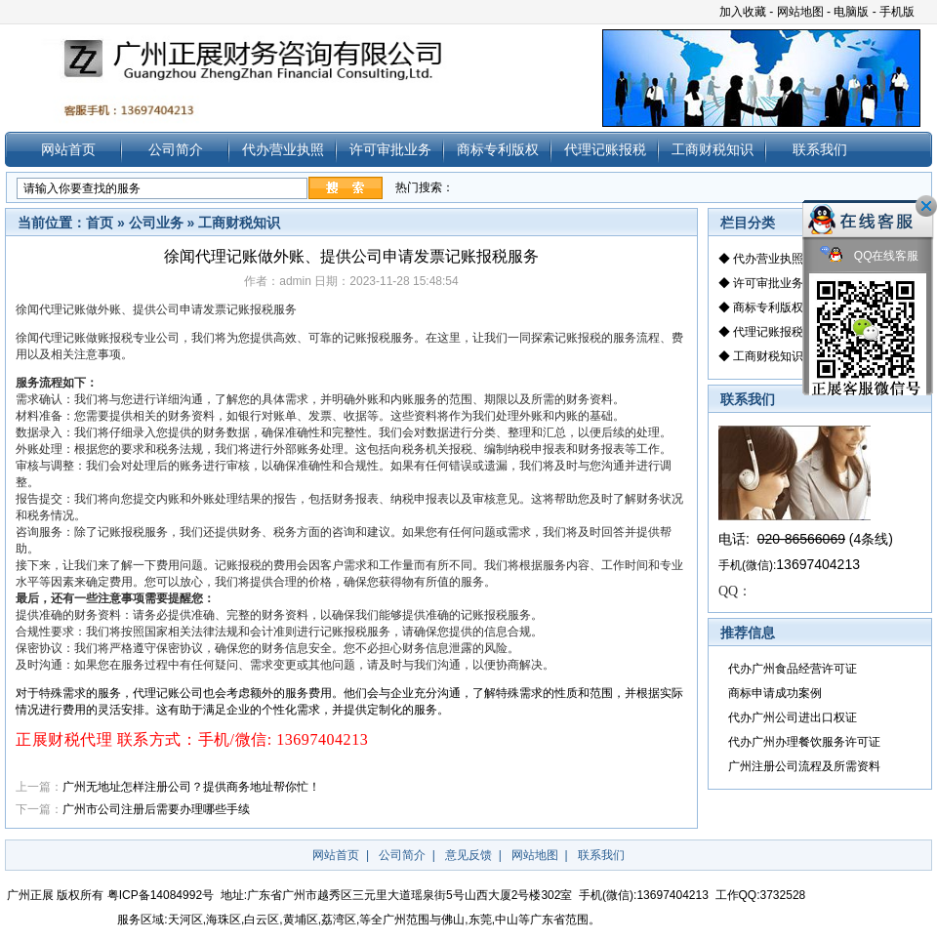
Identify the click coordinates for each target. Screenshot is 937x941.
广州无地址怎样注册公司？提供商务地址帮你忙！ (191, 787)
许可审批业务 (390, 149)
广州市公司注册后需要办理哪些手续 (156, 809)
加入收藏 (742, 12)
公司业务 (156, 222)
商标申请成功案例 (775, 693)
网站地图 (800, 12)
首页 (99, 222)
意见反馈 (468, 855)
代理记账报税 (605, 149)
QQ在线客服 (869, 256)
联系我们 (820, 149)
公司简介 (175, 149)
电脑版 (851, 12)
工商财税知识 (713, 149)
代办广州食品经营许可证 (792, 668)
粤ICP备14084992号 (160, 895)
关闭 (926, 206)
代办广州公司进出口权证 (792, 717)
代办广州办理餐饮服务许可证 (804, 742)
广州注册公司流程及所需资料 (804, 766)
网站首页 (68, 149)
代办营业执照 (283, 149)
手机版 (897, 12)
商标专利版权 (498, 149)
